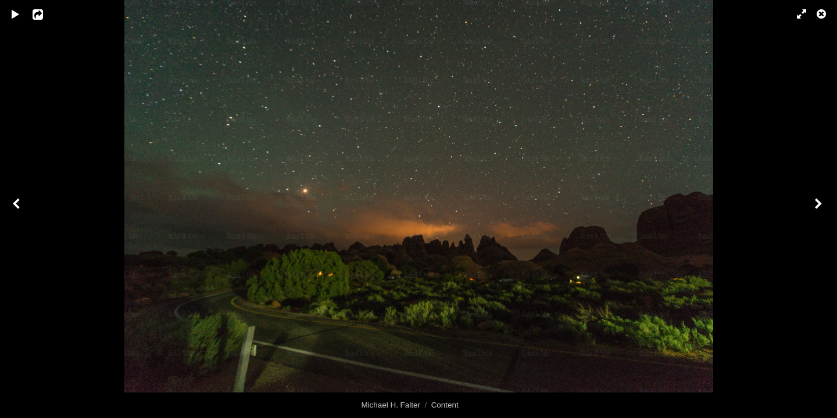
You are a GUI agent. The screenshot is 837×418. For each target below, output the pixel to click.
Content (445, 405)
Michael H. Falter (390, 405)
